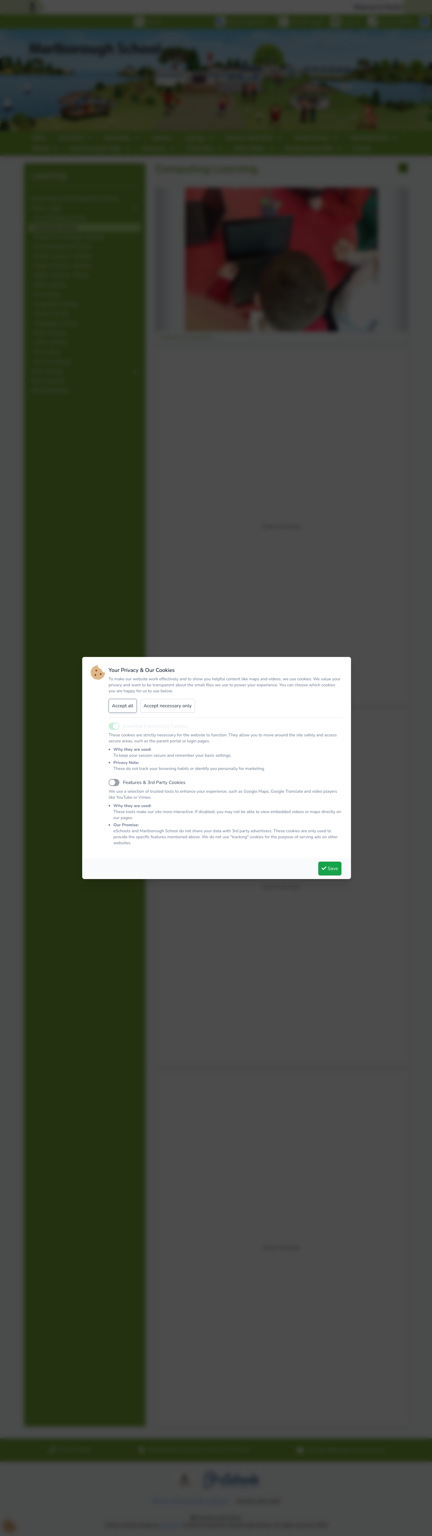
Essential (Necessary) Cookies (155, 726)
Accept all (123, 706)
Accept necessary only (168, 706)
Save (330, 868)
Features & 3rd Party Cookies (154, 782)
